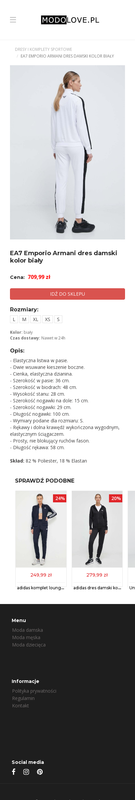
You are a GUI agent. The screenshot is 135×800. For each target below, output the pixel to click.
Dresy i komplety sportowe (43, 49)
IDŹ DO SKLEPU (67, 294)
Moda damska (27, 630)
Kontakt (20, 705)
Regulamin (23, 698)
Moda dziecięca (29, 644)
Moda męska (26, 637)
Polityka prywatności (34, 691)
